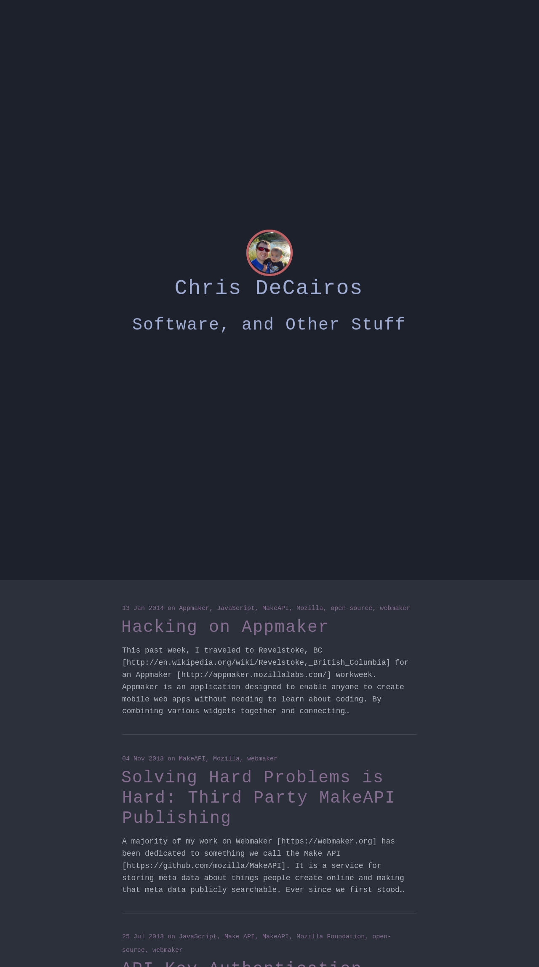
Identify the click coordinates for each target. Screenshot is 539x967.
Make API (239, 936)
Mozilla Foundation (330, 936)
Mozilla (309, 608)
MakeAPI (275, 608)
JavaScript (236, 608)
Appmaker (194, 608)
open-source (351, 608)
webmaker (395, 608)
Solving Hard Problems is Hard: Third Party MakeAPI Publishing (258, 798)
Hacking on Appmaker (225, 627)
